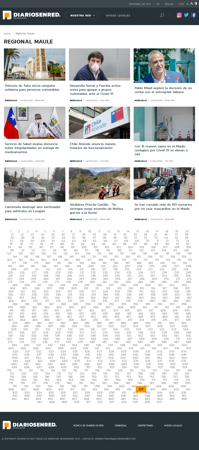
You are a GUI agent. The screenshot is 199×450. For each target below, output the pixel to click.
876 (147, 402)
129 (32, 253)
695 (14, 367)
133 (77, 253)
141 (167, 253)
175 (179, 260)
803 (158, 386)
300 (148, 285)
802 (146, 386)
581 (104, 342)
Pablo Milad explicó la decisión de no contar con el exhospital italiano (163, 90)
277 (57, 282)
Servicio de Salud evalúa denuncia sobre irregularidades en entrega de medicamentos (32, 147)
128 (20, 253)
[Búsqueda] (161, 15)
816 (129, 389)
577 (57, 342)
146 (37, 256)
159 (184, 256)
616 (154, 348)
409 (132, 307)
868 (52, 402)
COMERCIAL (121, 425)
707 (160, 367)
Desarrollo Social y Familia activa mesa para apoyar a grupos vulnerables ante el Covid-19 (95, 89)
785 (128, 383)
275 (33, 282)
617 (165, 348)
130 (43, 253)
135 (99, 253)
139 (145, 253)
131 (54, 253)
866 (184, 399)
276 (45, 282)
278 (68, 282)
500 (87, 326)
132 (66, 253)
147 (49, 256)
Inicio (7, 33)
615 (142, 348)
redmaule (11, 100)
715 (64, 370)
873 (112, 402)
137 (122, 253)
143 (190, 253)
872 (100, 402)
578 (68, 342)
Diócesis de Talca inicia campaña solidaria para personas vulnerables (32, 87)
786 (139, 383)
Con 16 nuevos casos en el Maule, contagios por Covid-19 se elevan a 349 (161, 150)
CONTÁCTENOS (145, 425)
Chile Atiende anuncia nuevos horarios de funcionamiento (93, 145)
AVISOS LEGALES (118, 15)
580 (92, 342)
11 (99, 231)
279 (80, 282)
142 (178, 253)
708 (172, 367)
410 (145, 307)
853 (26, 399)
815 (118, 389)
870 (76, 402)
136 (111, 253)
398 (184, 304)
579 (80, 342)
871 (88, 402)
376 (105, 301)
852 (14, 399)
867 (39, 402)
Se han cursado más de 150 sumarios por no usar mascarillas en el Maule (163, 206)
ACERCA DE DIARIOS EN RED (88, 425)
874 (123, 402)
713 (42, 370)
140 (156, 253)
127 (9, 253)
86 (125, 244)
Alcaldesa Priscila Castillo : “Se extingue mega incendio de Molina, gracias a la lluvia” (96, 208)
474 (141, 320)
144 (15, 256)
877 (159, 402)
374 (81, 301)
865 (172, 399)
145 (26, 256)
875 (135, 402)
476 (165, 320)
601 (160, 345)
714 (53, 370)
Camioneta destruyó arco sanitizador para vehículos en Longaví (33, 208)
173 (157, 260)
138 (133, 253)
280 (92, 282)
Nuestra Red (80, 15)
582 (116, 342)
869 (64, 402)
